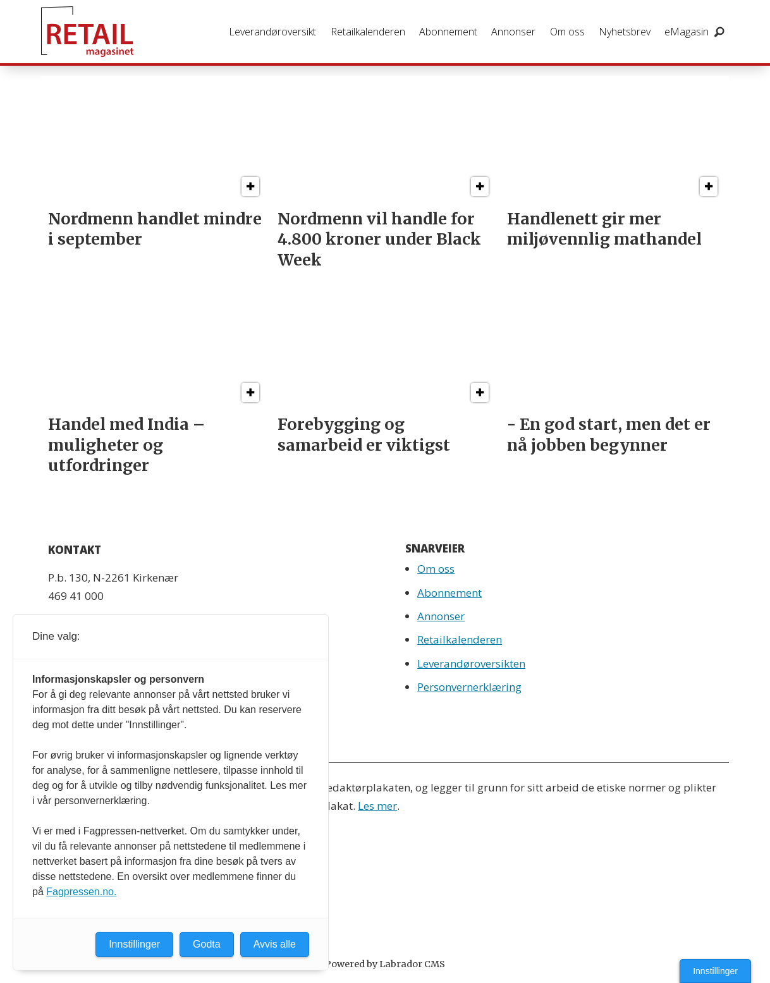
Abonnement (448, 32)
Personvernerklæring (469, 687)
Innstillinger (715, 971)
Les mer (377, 805)
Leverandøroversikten (471, 663)
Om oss (567, 32)
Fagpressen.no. (81, 891)
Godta (207, 944)
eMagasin (686, 32)
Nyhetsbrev (625, 32)
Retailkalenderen (368, 32)
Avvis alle (275, 944)
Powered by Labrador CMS (385, 964)
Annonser (513, 32)
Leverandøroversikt (272, 32)
